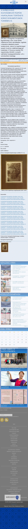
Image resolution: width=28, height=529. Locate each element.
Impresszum (14, 504)
